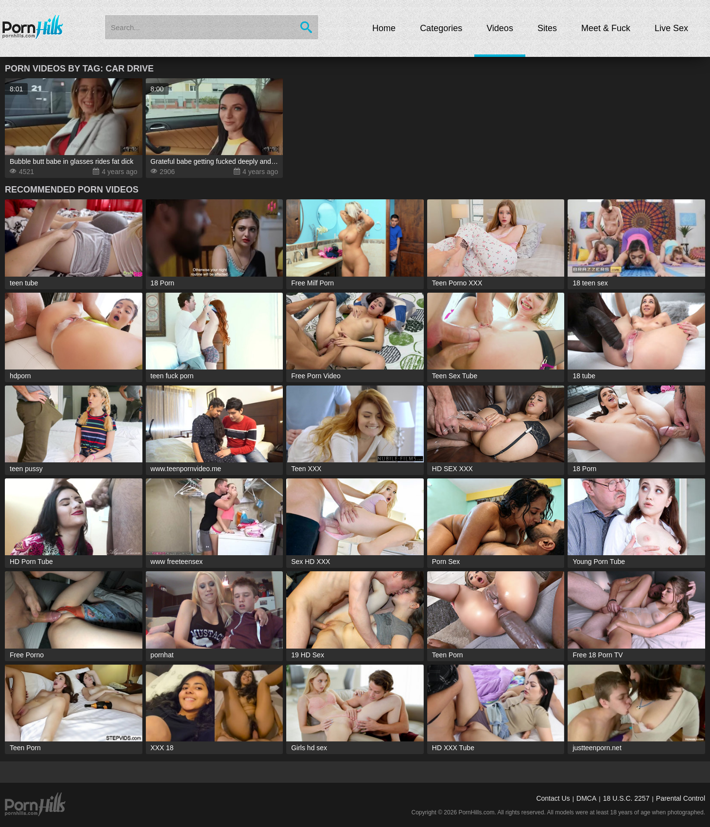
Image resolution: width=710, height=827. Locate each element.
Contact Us (553, 798)
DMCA (586, 798)
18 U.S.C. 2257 (626, 798)
